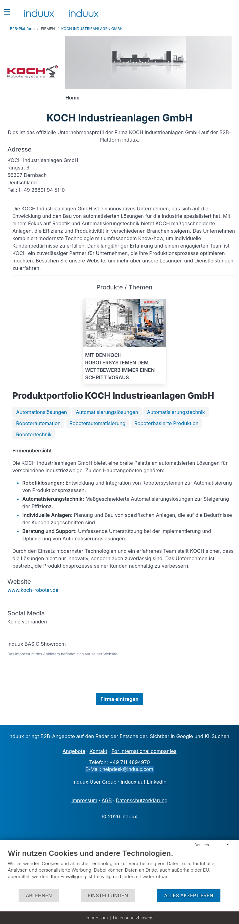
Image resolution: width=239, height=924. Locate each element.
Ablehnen (39, 896)
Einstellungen (108, 896)
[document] (119, 869)
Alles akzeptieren (188, 896)
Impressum (96, 917)
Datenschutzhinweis (133, 917)
